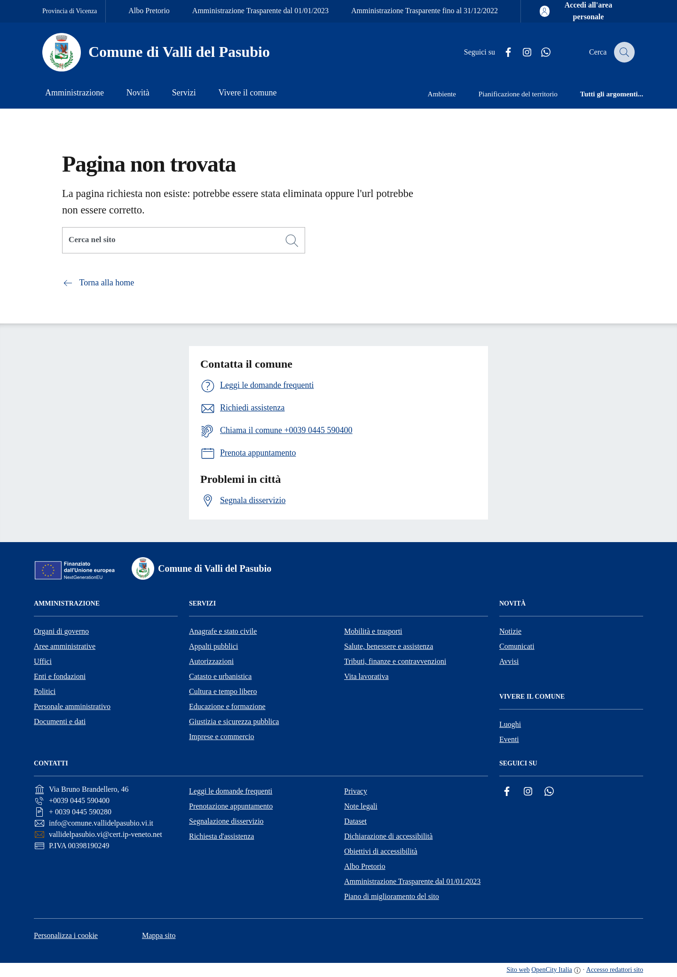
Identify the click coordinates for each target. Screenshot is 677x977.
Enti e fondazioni (60, 676)
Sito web (517, 969)
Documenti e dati (60, 721)
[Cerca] (292, 240)
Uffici (43, 661)
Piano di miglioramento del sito (391, 896)
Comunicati (517, 646)
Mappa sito (159, 935)
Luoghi (510, 724)
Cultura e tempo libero (223, 691)
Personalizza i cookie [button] (66, 935)
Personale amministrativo (72, 706)
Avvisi (509, 661)
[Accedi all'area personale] (581, 11)
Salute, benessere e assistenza (388, 646)
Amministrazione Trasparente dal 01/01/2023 (260, 11)
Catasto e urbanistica (220, 676)
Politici (44, 691)
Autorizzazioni (211, 661)
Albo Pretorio (149, 11)
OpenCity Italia (551, 969)
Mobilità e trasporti (373, 631)
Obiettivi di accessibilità (380, 851)
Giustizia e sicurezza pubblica (234, 721)
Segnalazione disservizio (226, 821)
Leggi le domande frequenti (230, 791)
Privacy (355, 791)
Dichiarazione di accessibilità (388, 836)
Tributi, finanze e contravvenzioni (395, 661)
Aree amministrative (64, 646)
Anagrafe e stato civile (223, 631)
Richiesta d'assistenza (221, 836)
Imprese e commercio (221, 737)
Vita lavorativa (366, 676)
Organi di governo (61, 631)
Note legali (361, 806)
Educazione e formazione (227, 706)
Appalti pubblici (213, 646)
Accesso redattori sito (614, 969)
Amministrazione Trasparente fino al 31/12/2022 (424, 11)
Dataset (355, 821)
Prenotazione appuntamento (231, 806)
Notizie (510, 631)
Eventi (509, 739)
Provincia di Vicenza (69, 11)
